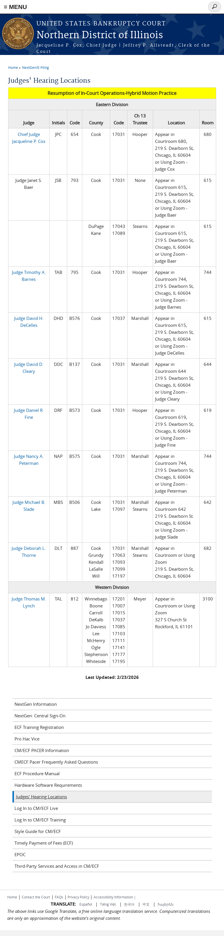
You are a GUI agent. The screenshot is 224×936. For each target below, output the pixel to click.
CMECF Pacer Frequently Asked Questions (56, 762)
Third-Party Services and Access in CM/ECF (56, 866)
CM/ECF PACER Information (41, 750)
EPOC (20, 854)
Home (13, 67)
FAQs (59, 897)
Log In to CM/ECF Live (36, 808)
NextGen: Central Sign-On (39, 715)
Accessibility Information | (115, 897)
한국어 (129, 904)
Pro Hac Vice (26, 739)
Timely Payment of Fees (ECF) (43, 843)
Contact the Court (36, 897)
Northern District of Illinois (100, 35)
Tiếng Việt (108, 904)
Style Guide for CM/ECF (37, 831)
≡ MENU (15, 6)
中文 (146, 904)
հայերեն (166, 904)
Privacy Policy (78, 897)
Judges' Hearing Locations (41, 796)
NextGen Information (35, 704)
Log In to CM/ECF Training (40, 820)
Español (86, 904)
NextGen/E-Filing (35, 67)
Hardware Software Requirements (48, 785)
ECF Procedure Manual (37, 773)
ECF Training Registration (39, 727)
